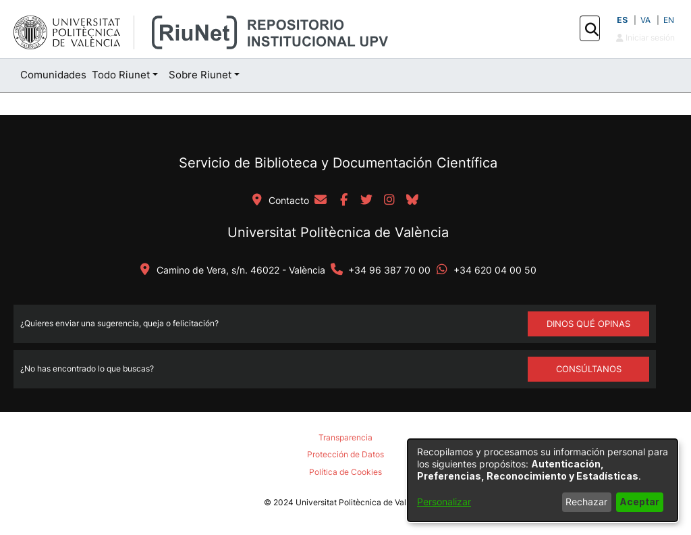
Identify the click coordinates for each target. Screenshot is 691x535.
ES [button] (622, 20)
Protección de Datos (345, 454)
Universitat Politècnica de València (338, 232)
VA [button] (645, 20)
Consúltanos (588, 368)
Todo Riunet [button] (121, 74)
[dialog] (543, 480)
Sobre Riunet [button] (200, 74)
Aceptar (639, 501)
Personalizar (444, 501)
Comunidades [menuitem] (53, 74)
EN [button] (668, 20)
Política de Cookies (345, 472)
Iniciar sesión (645, 37)
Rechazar (586, 501)
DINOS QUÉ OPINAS (588, 323)
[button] (591, 29)
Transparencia (345, 437)
